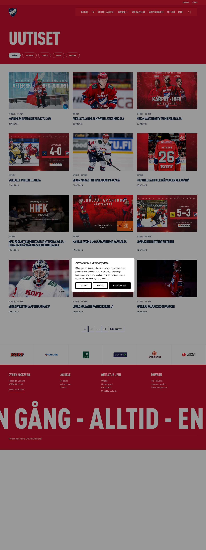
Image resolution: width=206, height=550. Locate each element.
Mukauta (83, 285)
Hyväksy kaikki (119, 285)
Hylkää (100, 285)
